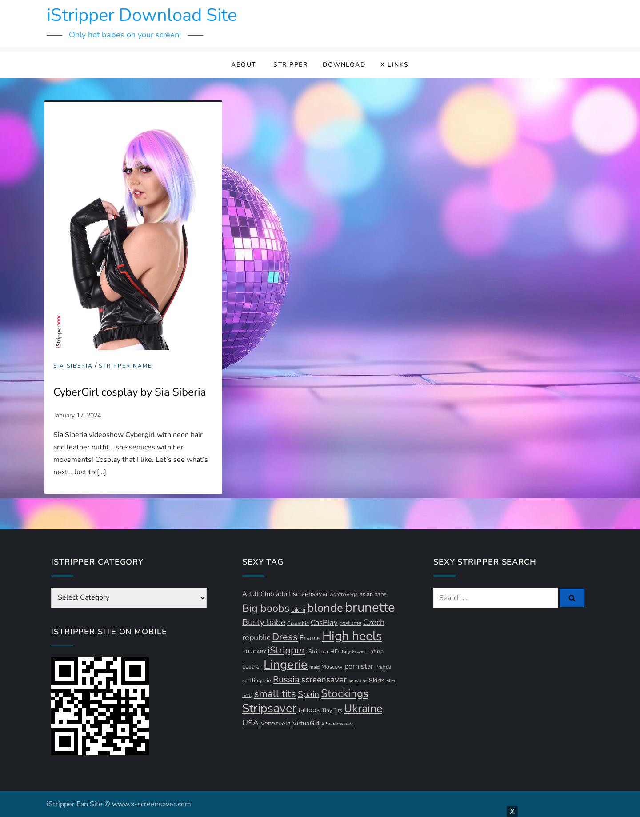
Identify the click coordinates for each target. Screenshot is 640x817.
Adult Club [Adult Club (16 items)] (258, 593)
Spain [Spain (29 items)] (308, 694)
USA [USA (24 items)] (250, 722)
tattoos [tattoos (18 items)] (309, 710)
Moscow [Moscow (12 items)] (332, 666)
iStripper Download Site (142, 15)
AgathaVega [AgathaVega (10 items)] (344, 594)
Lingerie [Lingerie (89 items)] (286, 664)
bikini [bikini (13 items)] (298, 610)
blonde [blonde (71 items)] (325, 608)
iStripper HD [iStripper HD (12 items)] (323, 651)
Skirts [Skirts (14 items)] (377, 680)
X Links (394, 64)
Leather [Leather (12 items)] (252, 666)
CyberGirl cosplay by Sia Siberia (129, 392)
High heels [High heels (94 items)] (352, 636)
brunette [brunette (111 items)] (370, 607)
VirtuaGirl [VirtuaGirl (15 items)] (306, 723)
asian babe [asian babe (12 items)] (373, 594)
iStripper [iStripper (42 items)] (286, 650)
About (243, 64)
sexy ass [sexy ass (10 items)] (357, 680)
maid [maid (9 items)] (314, 667)
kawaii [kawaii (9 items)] (358, 652)
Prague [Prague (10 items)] (383, 667)
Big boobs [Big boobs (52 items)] (265, 608)
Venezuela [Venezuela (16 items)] (275, 723)
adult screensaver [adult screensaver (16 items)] (302, 593)
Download (344, 64)
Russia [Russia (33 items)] (286, 679)
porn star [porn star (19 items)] (358, 666)
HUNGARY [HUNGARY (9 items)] (254, 652)
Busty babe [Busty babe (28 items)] (263, 622)
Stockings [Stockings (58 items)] (344, 693)
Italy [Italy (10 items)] (345, 652)
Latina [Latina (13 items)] (375, 652)
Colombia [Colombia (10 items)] (298, 623)
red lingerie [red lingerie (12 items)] (256, 680)
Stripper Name (125, 366)
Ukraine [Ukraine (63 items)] (363, 708)
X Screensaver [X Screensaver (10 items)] (337, 724)
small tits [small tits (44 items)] (275, 694)
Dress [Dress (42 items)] (285, 637)
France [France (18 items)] (310, 638)
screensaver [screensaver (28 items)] (324, 679)
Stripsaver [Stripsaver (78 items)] (269, 708)
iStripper (289, 64)
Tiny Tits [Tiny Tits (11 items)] (332, 710)
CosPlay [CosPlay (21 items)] (324, 622)
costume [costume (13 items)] (350, 623)
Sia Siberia (73, 366)
